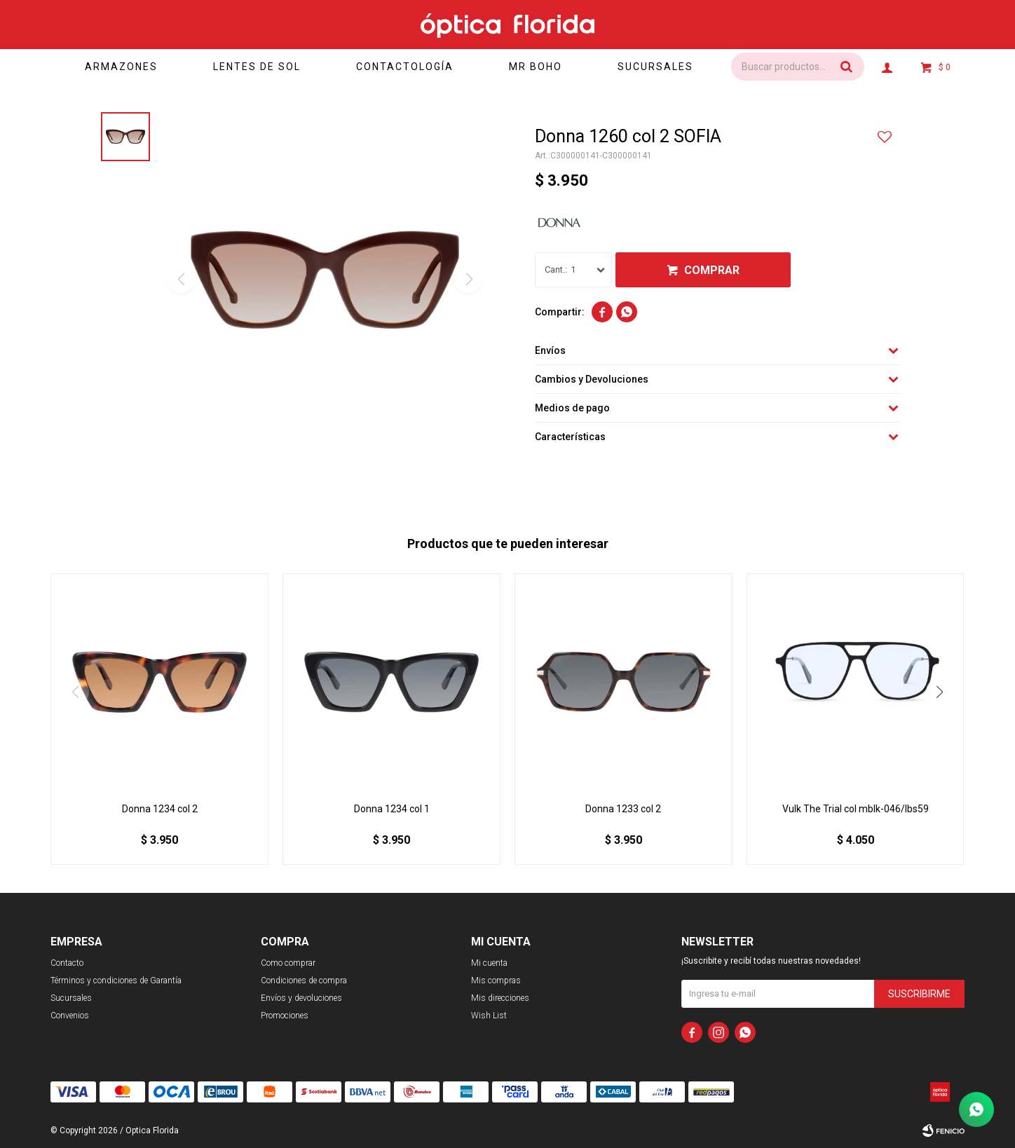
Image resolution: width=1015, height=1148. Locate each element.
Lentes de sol (257, 66)
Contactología (405, 66)
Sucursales (655, 66)
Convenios (69, 1015)
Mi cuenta (489, 963)
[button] (940, 691)
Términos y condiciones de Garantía (116, 980)
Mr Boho (535, 66)
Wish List (489, 1015)
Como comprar (288, 963)
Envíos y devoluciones (301, 998)
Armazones (121, 66)
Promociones (284, 1015)
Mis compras (496, 980)
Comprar (712, 270)
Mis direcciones (500, 998)
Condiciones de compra (304, 980)
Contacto (66, 963)
